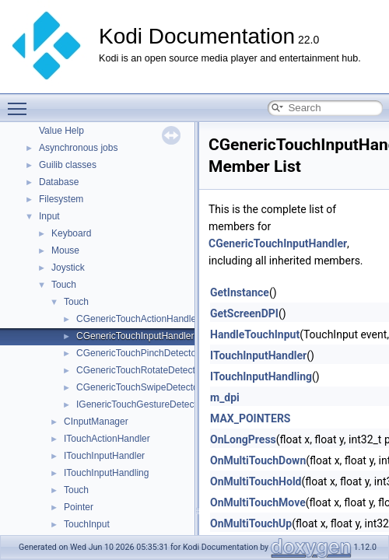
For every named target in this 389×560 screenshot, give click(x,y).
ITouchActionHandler (107, 438)
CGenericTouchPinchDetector (137, 353)
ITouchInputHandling (106, 472)
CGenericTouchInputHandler (135, 336)
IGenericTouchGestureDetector (140, 404)
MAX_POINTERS (250, 418)
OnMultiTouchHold (256, 481)
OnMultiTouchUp (251, 523)
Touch (63, 284)
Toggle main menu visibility (21, 102)
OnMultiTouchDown (258, 460)
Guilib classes (67, 164)
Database (59, 182)
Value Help (61, 130)
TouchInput (87, 524)
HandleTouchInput (255, 334)
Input (49, 216)
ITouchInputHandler (104, 455)
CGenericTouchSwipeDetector (139, 387)
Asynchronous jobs (78, 147)
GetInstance (239, 292)
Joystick (68, 267)
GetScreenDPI (244, 313)
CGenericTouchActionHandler (137, 318)
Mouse (65, 250)
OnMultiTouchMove (258, 502)
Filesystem (61, 199)
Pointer (78, 507)
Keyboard (71, 233)
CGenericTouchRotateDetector (139, 370)
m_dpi (225, 397)
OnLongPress (243, 439)
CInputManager (96, 421)
